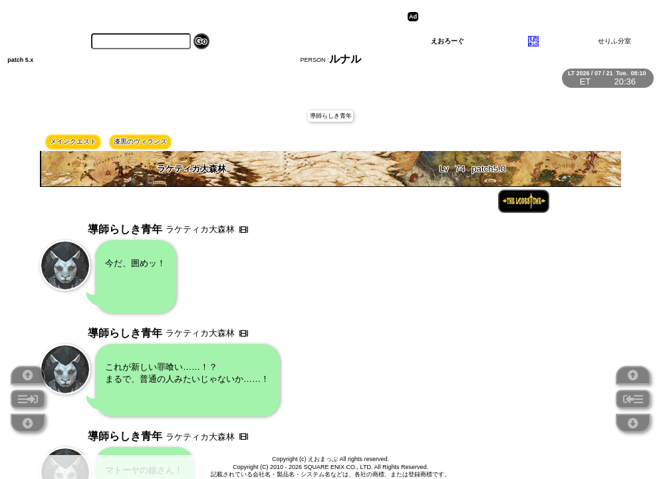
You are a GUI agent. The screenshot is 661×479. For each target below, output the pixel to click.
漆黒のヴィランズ (140, 141)
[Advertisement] (524, 16)
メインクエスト (73, 141)
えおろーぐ (447, 41)
